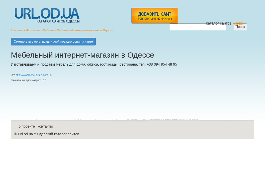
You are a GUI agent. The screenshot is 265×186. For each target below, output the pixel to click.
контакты (45, 126)
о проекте (27, 126)
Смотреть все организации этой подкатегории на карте (53, 41)
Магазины (33, 30)
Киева (238, 23)
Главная (17, 30)
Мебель (48, 30)
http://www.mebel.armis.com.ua (33, 75)
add (154, 16)
